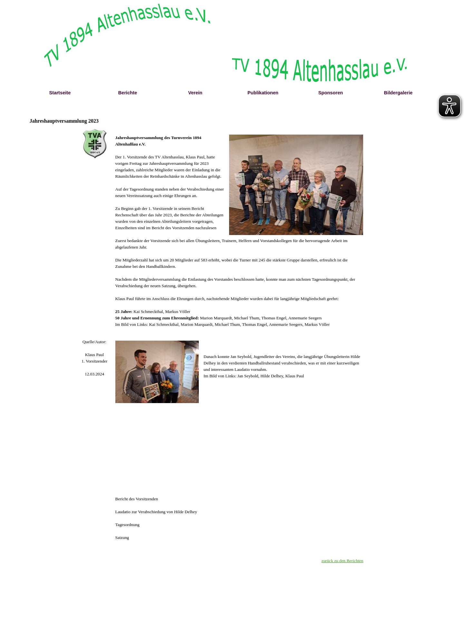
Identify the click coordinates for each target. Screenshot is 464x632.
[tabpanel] (94, 358)
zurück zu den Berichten (342, 560)
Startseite (60, 92)
